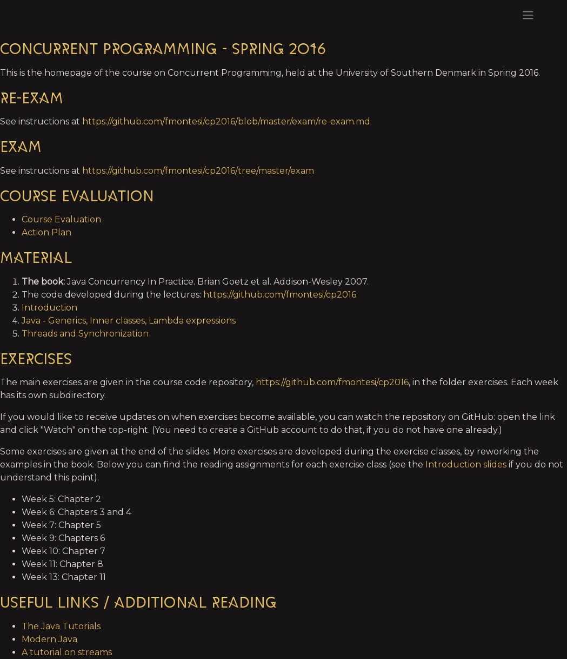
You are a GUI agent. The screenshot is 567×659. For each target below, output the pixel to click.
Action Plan (46, 232)
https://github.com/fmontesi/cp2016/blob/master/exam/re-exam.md (226, 121)
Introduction (49, 307)
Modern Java (49, 639)
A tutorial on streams (67, 652)
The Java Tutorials (61, 626)
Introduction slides (465, 464)
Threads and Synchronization (85, 333)
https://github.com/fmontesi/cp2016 (279, 294)
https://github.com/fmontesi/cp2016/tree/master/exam (198, 171)
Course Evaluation (61, 219)
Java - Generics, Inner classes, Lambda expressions (129, 320)
